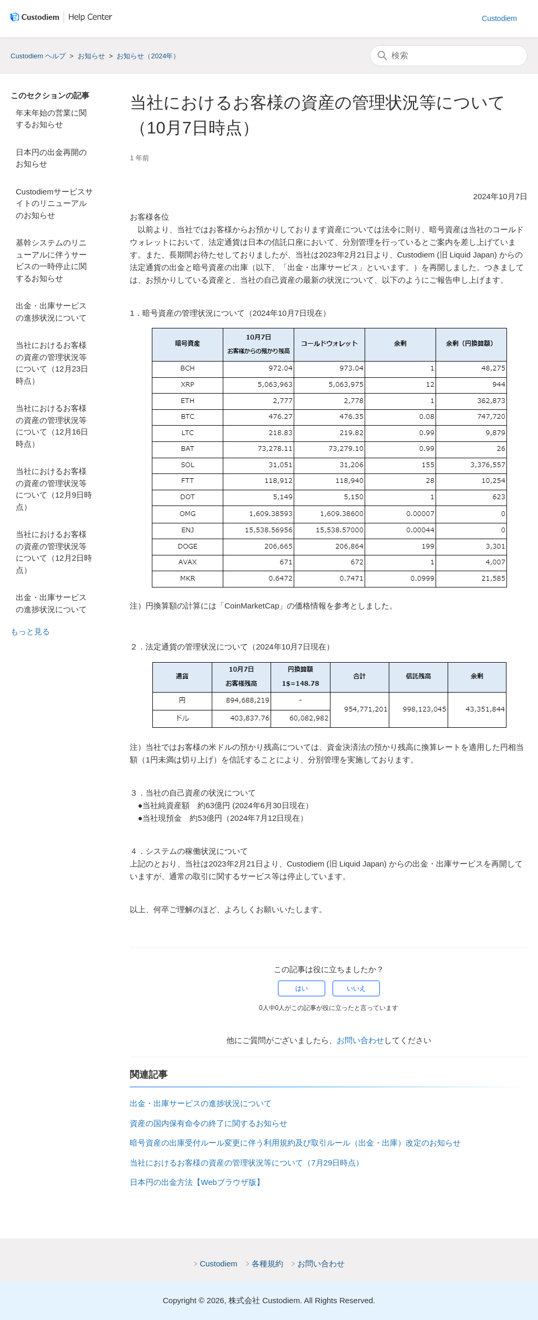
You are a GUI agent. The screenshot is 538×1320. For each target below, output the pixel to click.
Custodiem (499, 18)
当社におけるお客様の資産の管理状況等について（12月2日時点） (54, 552)
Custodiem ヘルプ (38, 56)
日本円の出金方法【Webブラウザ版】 (197, 1182)
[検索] (448, 55)
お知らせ (91, 56)
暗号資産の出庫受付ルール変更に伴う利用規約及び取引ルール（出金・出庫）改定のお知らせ (295, 1142)
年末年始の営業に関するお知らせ (51, 118)
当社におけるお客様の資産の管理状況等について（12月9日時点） (54, 489)
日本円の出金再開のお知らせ (51, 158)
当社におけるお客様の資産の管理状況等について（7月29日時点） (247, 1162)
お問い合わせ (360, 1040)
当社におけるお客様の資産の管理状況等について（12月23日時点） (52, 363)
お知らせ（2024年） (148, 56)
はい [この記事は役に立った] (301, 988)
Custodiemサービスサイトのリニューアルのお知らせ (54, 203)
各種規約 (267, 1263)
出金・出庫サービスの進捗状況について (51, 311)
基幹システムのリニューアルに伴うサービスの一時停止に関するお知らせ (51, 260)
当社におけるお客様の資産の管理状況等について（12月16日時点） (52, 426)
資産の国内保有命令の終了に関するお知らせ (208, 1123)
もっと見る (30, 631)
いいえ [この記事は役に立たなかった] (356, 988)
